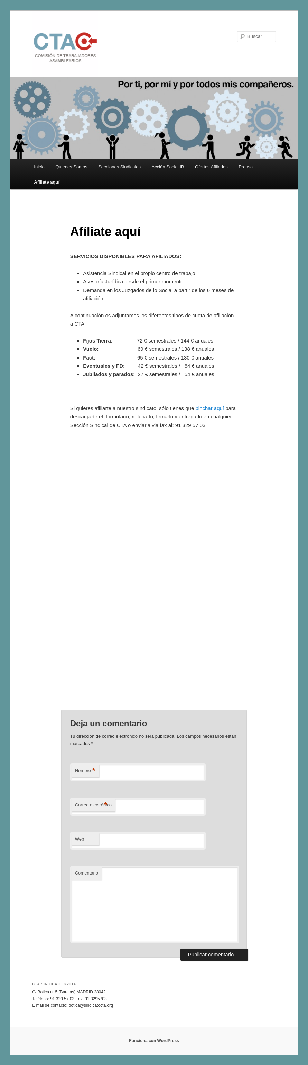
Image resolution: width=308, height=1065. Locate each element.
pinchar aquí (209, 408)
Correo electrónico (93, 805)
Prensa (246, 166)
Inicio (39, 166)
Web (79, 839)
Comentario (86, 873)
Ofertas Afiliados (211, 166)
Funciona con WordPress (154, 1040)
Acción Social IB (168, 166)
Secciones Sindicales (119, 166)
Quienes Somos (71, 166)
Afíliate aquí (46, 182)
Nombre (85, 771)
